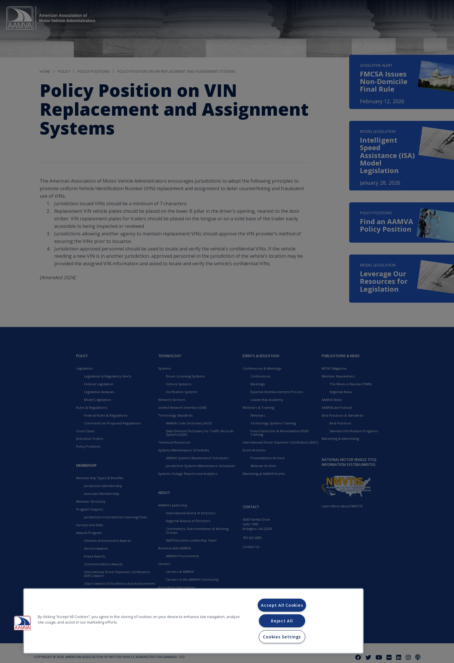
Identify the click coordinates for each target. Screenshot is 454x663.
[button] (22, 623)
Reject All (282, 621)
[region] (193, 621)
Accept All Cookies (282, 605)
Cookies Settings (282, 637)
